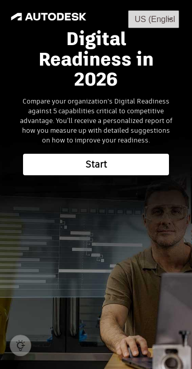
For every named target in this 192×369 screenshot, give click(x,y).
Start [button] (96, 164)
